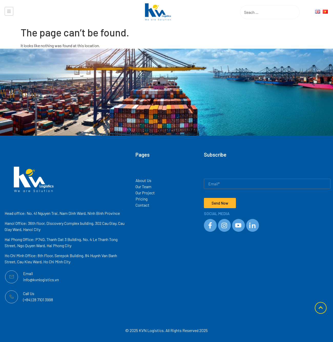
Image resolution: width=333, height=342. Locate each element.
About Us (143, 180)
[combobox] (262, 12)
